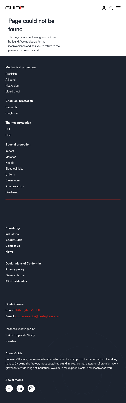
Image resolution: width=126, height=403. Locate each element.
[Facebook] (11, 391)
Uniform (10, 174)
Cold (8, 129)
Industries (12, 234)
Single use (12, 113)
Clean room (13, 180)
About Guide (14, 240)
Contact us (13, 246)
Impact (10, 151)
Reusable (11, 107)
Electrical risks (14, 168)
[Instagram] (33, 391)
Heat (8, 135)
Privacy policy (15, 269)
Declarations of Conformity (24, 263)
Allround (11, 79)
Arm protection (15, 186)
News (9, 251)
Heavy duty (12, 85)
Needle (10, 162)
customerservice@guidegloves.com (37, 316)
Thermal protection (18, 122)
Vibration (11, 156)
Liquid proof (13, 91)
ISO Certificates (16, 281)
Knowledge (13, 228)
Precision (11, 73)
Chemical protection (19, 101)
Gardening (12, 192)
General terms (15, 275)
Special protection (18, 144)
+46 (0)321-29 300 (28, 310)
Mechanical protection (21, 67)
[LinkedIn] (22, 391)
